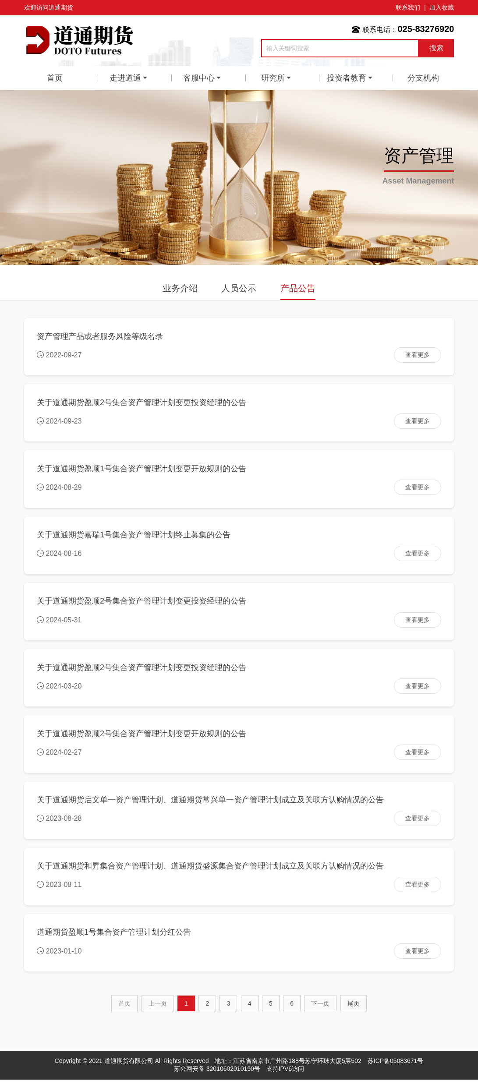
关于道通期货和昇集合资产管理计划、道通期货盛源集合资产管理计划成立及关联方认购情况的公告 (210, 869)
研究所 (273, 78)
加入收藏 (441, 7)
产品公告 (297, 288)
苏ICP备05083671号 (396, 1065)
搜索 (436, 48)
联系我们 (408, 7)
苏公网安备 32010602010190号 (217, 1073)
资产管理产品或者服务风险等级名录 (100, 336)
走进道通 (125, 78)
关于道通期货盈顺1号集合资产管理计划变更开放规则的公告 (142, 469)
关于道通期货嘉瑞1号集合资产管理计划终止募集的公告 (134, 536)
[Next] (320, 1008)
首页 (55, 78)
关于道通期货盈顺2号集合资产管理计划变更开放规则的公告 (142, 736)
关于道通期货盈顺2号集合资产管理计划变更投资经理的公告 (142, 403)
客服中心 (199, 78)
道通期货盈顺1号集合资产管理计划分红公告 (114, 936)
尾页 (353, 1007)
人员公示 (238, 288)
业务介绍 (180, 288)
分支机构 (423, 78)
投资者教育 (346, 78)
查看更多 (417, 354)
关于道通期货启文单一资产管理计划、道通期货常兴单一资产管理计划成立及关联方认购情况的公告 (210, 802)
